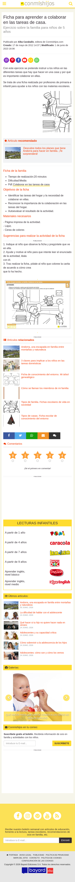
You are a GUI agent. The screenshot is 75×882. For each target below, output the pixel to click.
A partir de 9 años (16, 561)
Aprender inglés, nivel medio (15, 583)
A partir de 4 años (16, 542)
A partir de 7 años (16, 552)
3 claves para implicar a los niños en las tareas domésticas (42, 362)
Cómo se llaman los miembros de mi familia (44, 388)
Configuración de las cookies (37, 861)
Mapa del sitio (20, 858)
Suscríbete (61, 743)
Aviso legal (25, 855)
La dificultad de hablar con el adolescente (41, 612)
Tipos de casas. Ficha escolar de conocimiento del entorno (39, 417)
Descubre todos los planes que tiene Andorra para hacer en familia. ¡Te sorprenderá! (44, 151)
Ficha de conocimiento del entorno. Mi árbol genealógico (45, 375)
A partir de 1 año (15, 532)
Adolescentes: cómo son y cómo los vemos (42, 652)
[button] (8, 698)
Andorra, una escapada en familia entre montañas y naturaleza (42, 348)
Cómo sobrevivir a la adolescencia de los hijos (43, 642)
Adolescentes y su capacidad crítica (38, 632)
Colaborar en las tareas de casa (31, 184)
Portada (12, 855)
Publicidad (38, 855)
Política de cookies (51, 858)
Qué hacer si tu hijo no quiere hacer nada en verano (42, 623)
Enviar (65, 840)
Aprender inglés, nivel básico (15, 573)
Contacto (34, 858)
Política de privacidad (57, 855)
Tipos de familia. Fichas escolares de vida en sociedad (45, 403)
